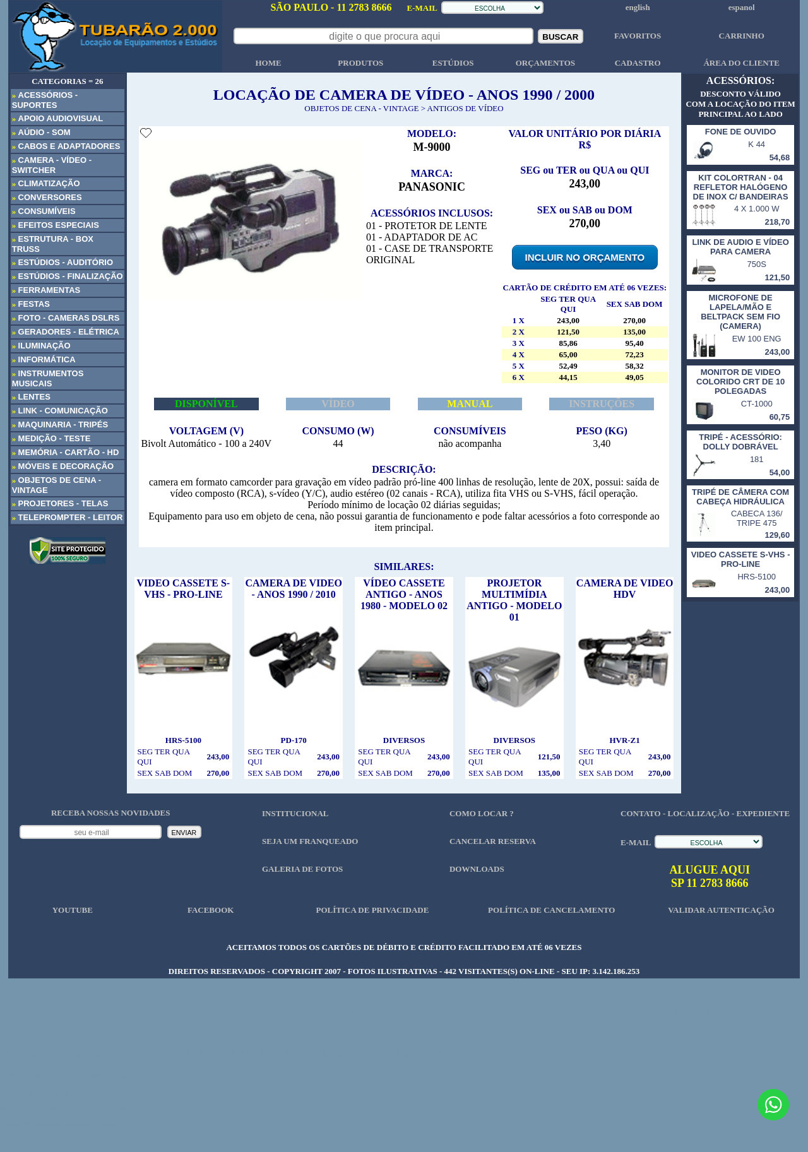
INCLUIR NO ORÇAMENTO (585, 257)
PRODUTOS (360, 63)
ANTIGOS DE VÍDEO (465, 108)
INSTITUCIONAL (295, 813)
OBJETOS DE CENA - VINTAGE (361, 108)
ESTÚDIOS (453, 63)
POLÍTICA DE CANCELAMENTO (551, 910)
